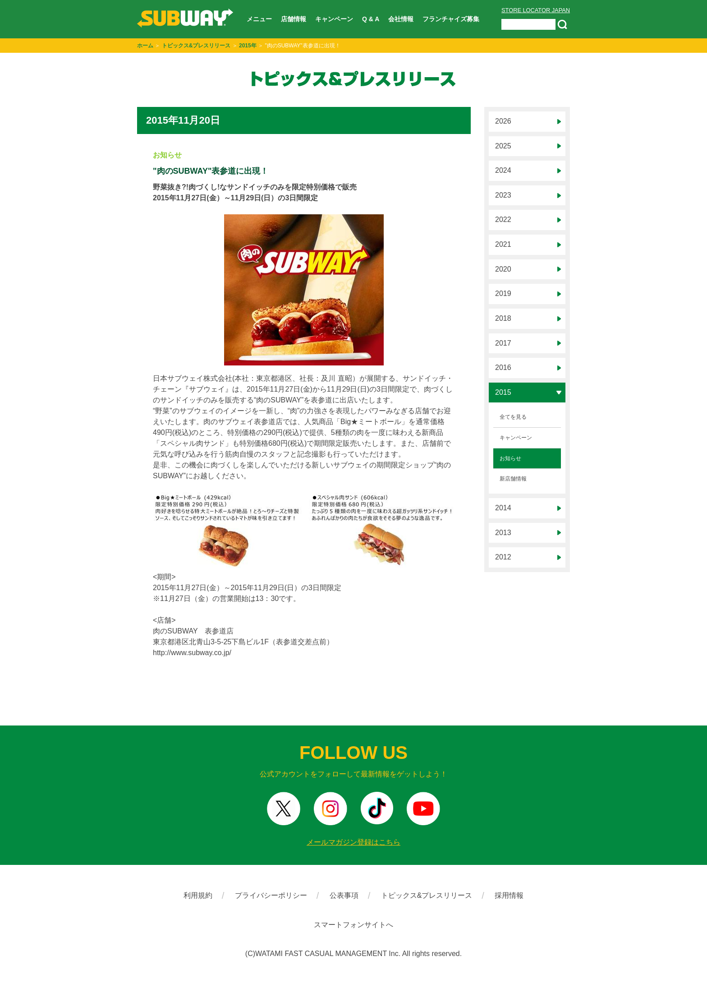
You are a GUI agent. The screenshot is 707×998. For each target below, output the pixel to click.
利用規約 (198, 895)
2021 (503, 244)
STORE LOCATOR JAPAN (535, 10)
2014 (503, 508)
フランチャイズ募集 (450, 19)
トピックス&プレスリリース (196, 45)
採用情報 (509, 895)
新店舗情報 (513, 479)
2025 (503, 146)
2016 (503, 367)
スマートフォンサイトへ (353, 925)
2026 (503, 121)
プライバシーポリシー (271, 895)
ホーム (145, 45)
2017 (503, 343)
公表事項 (344, 895)
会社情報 (400, 19)
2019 (503, 293)
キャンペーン (334, 19)
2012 (503, 557)
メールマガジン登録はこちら (353, 842)
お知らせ (510, 458)
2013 (503, 532)
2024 (503, 170)
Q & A (370, 19)
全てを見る (513, 417)
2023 (503, 195)
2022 (503, 219)
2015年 (248, 45)
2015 (503, 392)
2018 (503, 318)
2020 (503, 269)
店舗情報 (293, 19)
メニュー (259, 19)
